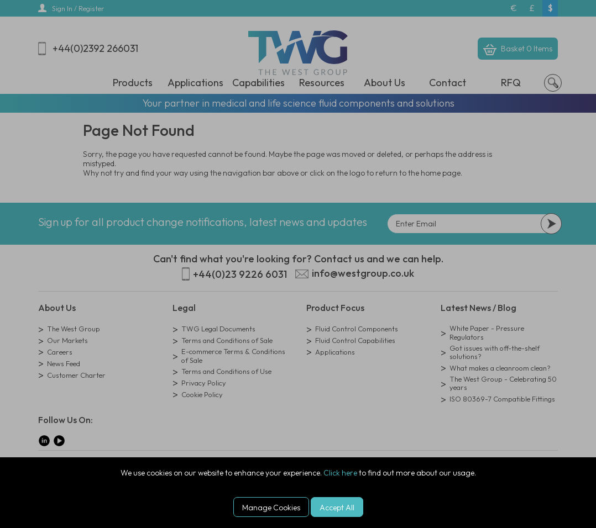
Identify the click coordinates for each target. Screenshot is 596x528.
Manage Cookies (271, 508)
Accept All (337, 508)
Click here (340, 473)
